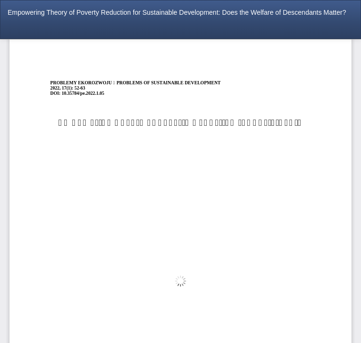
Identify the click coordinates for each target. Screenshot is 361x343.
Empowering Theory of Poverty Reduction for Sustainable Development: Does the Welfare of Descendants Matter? (177, 12)
